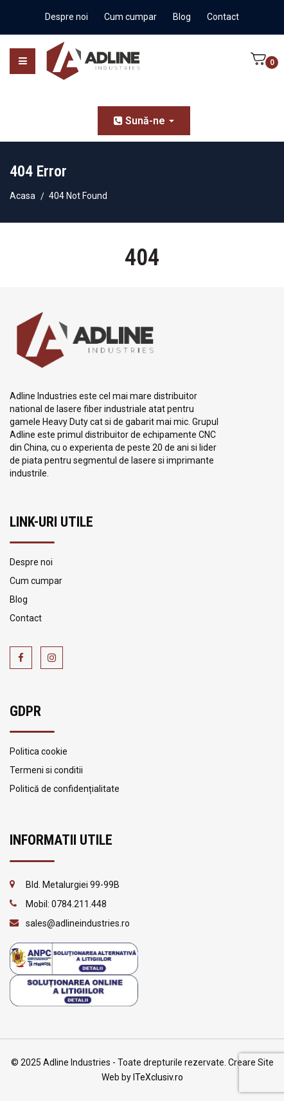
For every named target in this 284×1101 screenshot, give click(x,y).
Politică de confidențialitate (65, 789)
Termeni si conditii (46, 770)
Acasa (22, 196)
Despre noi (66, 17)
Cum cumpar (130, 17)
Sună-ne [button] (144, 121)
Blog (182, 17)
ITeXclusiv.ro (158, 1077)
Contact (223, 17)
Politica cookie (38, 751)
